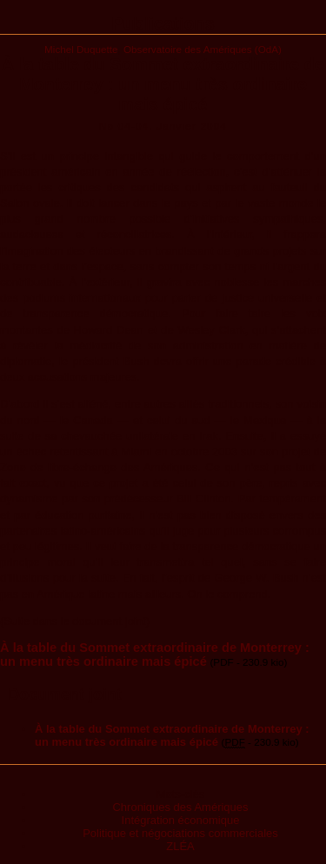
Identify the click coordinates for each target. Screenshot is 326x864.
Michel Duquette (80, 49)
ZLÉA (180, 846)
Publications (163, 23)
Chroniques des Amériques (180, 807)
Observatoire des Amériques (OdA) (202, 49)
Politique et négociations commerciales (180, 833)
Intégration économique (181, 820)
